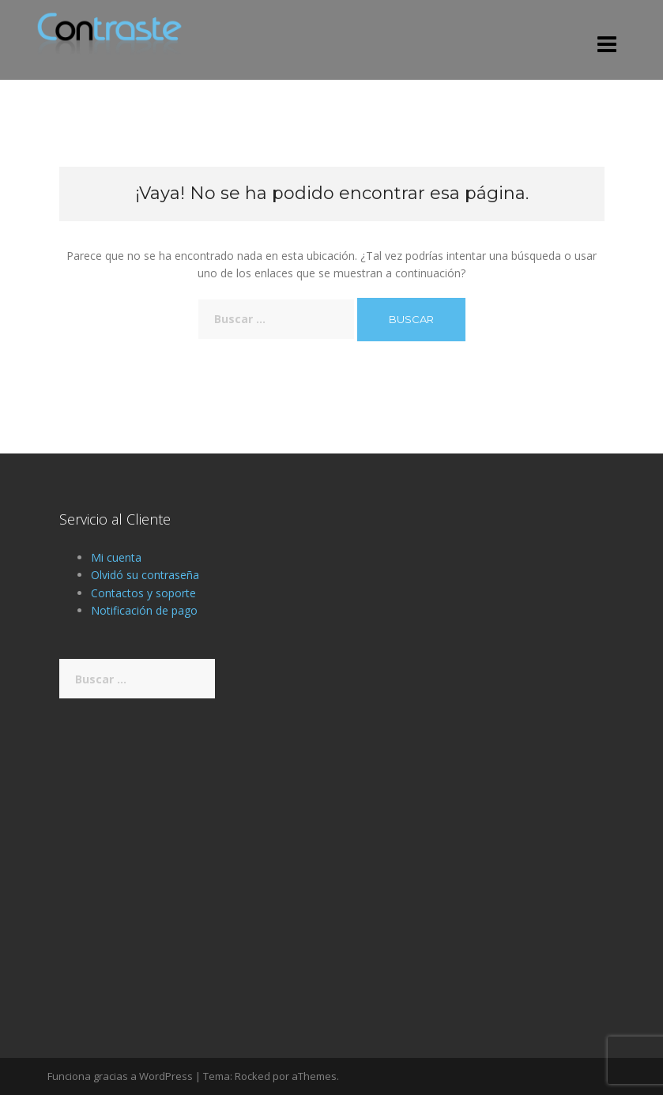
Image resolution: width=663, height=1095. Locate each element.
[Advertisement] (332, 852)
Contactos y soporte (143, 592)
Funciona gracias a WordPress (120, 1076)
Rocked (252, 1076)
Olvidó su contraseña (145, 574)
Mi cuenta (116, 557)
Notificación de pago (144, 610)
